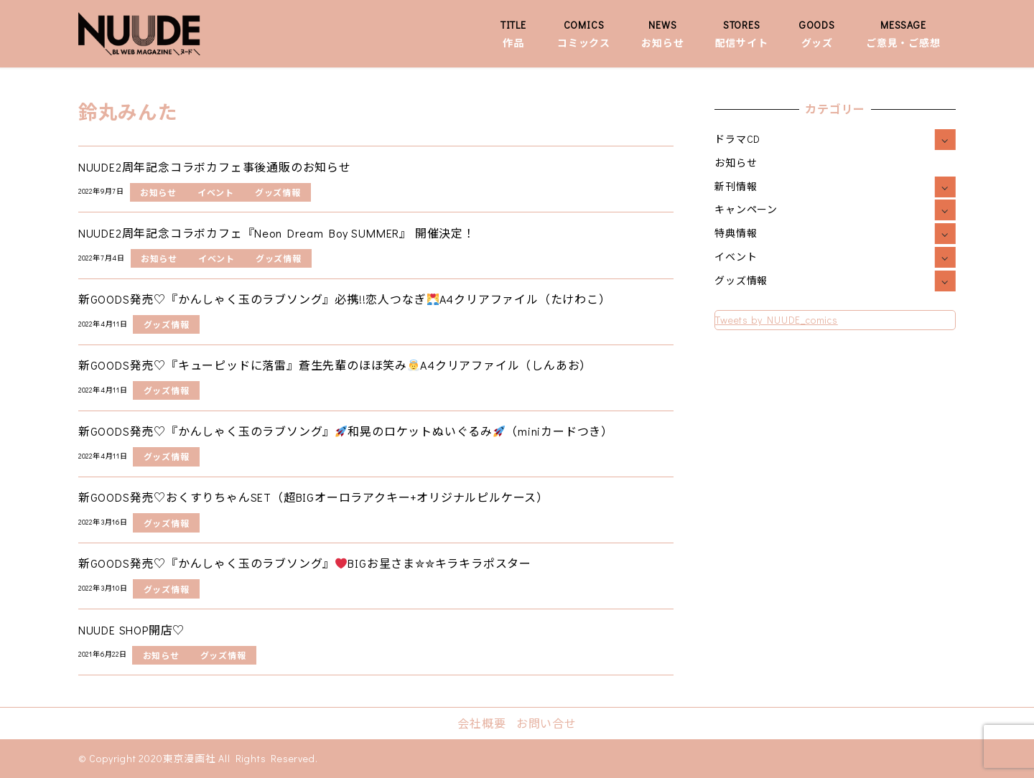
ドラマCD (737, 139)
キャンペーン (746, 209)
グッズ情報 (741, 280)
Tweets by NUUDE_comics (776, 320)
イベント (735, 256)
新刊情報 (735, 186)
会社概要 (481, 723)
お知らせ (735, 162)
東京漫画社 (189, 758)
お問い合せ (546, 723)
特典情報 (735, 233)
